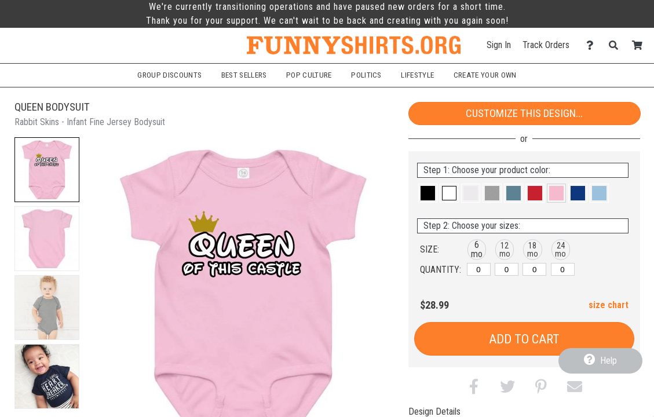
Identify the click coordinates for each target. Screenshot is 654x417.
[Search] (617, 45)
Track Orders (546, 44)
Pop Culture (309, 75)
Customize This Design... (524, 113)
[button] (47, 170)
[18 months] (534, 269)
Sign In (499, 44)
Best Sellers (244, 75)
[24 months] (563, 269)
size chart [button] (609, 304)
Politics (366, 75)
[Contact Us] (593, 45)
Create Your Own (485, 75)
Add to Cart (524, 339)
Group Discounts (169, 75)
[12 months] (506, 269)
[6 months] (479, 269)
